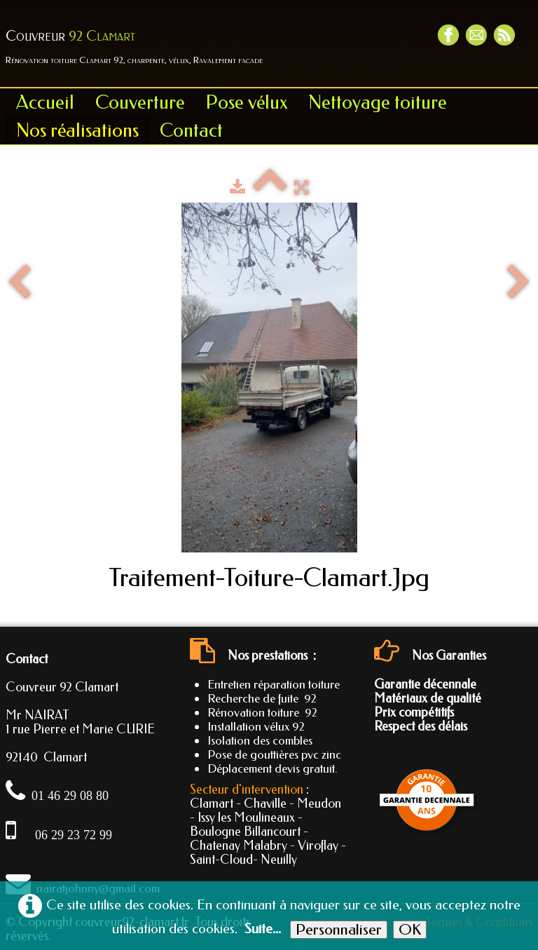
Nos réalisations (77, 130)
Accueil (45, 102)
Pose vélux (246, 102)
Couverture (140, 102)
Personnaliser (339, 930)
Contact (191, 130)
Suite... (262, 929)
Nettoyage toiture (377, 102)
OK (410, 930)
